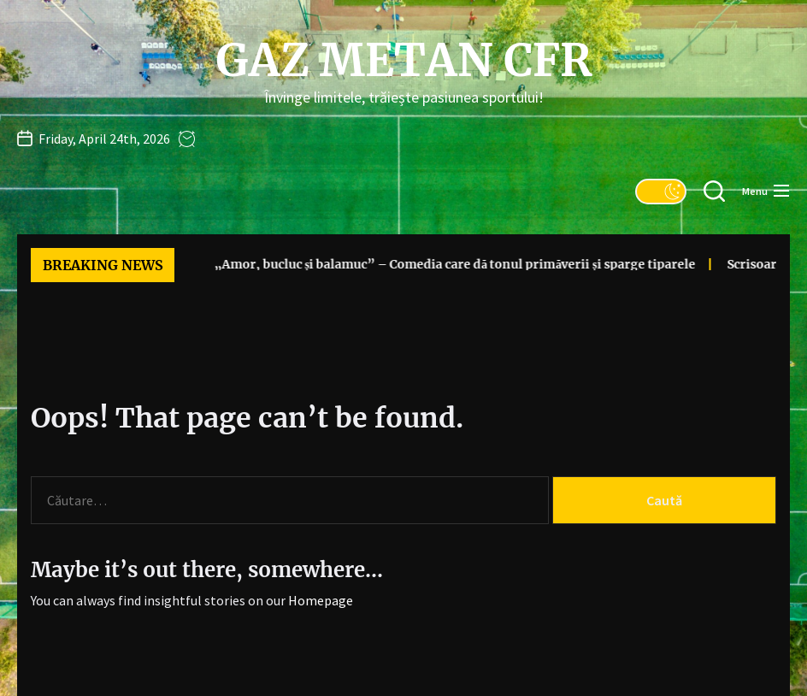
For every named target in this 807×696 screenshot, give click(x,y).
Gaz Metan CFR (403, 60)
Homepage (320, 600)
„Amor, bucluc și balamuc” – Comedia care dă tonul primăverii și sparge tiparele (422, 264)
